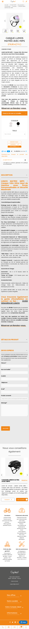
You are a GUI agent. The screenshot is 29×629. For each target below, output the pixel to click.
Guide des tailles (14, 142)
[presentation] (13, 420)
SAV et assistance (22, 549)
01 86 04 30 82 (14, 581)
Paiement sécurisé (22, 515)
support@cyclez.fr (22, 559)
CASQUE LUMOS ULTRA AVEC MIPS (10, 480)
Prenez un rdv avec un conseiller (14, 113)
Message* (14, 409)
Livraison (7, 515)
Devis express (14, 146)
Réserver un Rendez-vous (14, 108)
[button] (24, 20)
